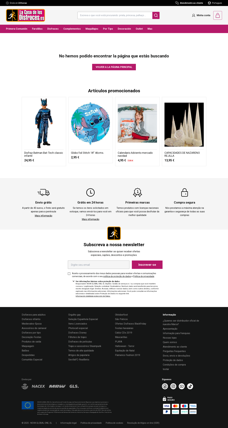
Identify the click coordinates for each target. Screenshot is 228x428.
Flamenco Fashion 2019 (127, 355)
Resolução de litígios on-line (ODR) (143, 423)
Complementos (72, 28)
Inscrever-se (147, 264)
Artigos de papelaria (78, 355)
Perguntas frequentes (174, 351)
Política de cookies (114, 423)
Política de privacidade (143, 276)
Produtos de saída (31, 341)
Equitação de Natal (125, 350)
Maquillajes (92, 28)
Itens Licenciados (77, 323)
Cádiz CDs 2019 (123, 332)
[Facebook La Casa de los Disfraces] (165, 386)
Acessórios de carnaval (34, 328)
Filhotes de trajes (77, 337)
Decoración (124, 28)
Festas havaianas (124, 328)
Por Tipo (108, 28)
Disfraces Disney (77, 332)
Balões (25, 350)
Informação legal (69, 423)
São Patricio (121, 319)
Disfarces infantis (31, 319)
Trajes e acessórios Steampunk (84, 346)
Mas (150, 28)
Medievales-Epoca (31, 323)
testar (166, 369)
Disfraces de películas (80, 341)
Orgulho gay (74, 314)
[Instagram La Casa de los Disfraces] (173, 386)
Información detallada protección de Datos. (93, 296)
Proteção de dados (173, 360)
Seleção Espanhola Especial (83, 319)
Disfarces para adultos (34, 314)
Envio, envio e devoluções (176, 355)
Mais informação (43, 215)
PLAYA (118, 341)
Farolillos (37, 28)
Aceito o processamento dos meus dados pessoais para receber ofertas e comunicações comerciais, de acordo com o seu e (114, 275)
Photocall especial (78, 328)
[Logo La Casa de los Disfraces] (25, 15)
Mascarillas (121, 337)
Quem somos (170, 342)
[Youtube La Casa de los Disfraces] (182, 386)
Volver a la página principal (114, 67)
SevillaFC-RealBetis (78, 359)
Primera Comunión (16, 28)
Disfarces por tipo (31, 332)
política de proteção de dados (117, 276)
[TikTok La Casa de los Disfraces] (190, 386)
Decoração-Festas (31, 337)
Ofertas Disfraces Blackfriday (130, 323)
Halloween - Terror (124, 346)
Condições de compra (174, 364)
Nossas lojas (170, 337)
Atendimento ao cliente (175, 346)
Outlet (139, 28)
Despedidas (28, 355)
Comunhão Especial (32, 359)
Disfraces (53, 28)
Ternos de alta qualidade (81, 350)
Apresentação (170, 328)
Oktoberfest (121, 314)
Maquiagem (28, 346)
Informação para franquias (176, 333)
